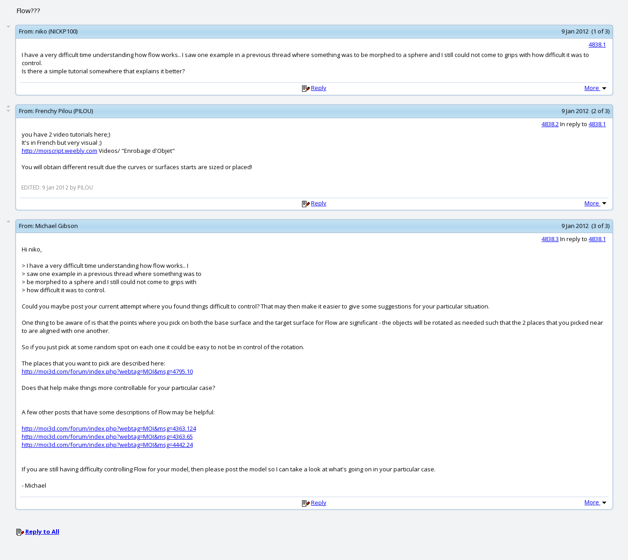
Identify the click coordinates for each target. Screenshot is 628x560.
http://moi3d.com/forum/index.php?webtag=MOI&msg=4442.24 (107, 445)
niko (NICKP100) (56, 31)
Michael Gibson (56, 226)
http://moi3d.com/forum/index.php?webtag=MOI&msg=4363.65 (107, 436)
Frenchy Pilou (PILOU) (64, 111)
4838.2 (550, 124)
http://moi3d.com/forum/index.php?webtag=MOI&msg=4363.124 (109, 428)
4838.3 (550, 239)
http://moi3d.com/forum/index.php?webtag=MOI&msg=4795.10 (107, 371)
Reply (318, 88)
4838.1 (597, 44)
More (596, 88)
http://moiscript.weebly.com (59, 151)
